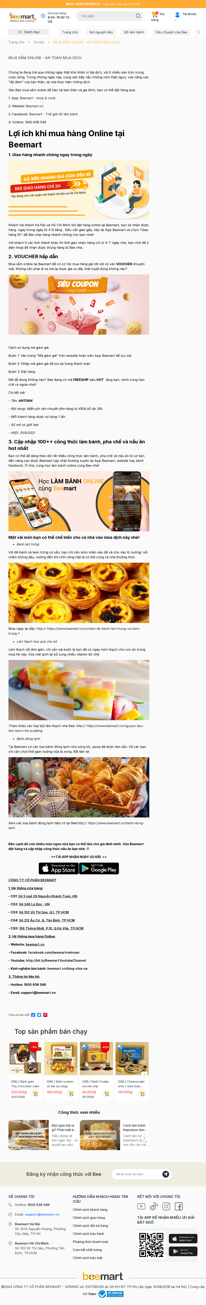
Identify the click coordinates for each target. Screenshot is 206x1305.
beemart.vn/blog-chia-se (67, 968)
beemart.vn (35, 944)
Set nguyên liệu (101, 32)
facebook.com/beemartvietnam (53, 952)
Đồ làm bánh (134, 32)
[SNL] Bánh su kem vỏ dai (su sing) (60, 1084)
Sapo (92, 1294)
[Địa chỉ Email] (141, 1174)
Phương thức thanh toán (90, 1242)
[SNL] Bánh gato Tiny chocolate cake (25, 1084)
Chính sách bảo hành (88, 1234)
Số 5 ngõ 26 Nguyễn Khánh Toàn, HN (47, 896)
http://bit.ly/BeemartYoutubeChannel (56, 960)
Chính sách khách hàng (90, 1210)
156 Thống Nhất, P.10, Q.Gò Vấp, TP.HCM (51, 928)
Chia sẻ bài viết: (19, 1015)
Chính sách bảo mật (87, 1258)
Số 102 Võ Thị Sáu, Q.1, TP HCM (44, 912)
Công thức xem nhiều (79, 1112)
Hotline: (32, 1205)
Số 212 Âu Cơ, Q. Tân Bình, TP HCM (47, 920)
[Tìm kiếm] (138, 15)
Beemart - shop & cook (38, 98)
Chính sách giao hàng (89, 1218)
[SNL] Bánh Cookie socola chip (95, 1084)
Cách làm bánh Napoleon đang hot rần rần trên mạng (134, 1127)
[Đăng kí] (165, 1174)
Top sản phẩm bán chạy (50, 1031)
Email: (37, 1214)
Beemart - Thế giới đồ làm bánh (53, 114)
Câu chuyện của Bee (171, 32)
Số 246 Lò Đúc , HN (34, 904)
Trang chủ (70, 32)
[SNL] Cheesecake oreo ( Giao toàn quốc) (131, 1084)
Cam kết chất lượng (87, 1250)
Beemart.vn (34, 106)
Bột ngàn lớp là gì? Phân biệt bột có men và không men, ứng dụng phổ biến (65, 1127)
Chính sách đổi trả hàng (90, 1226)
